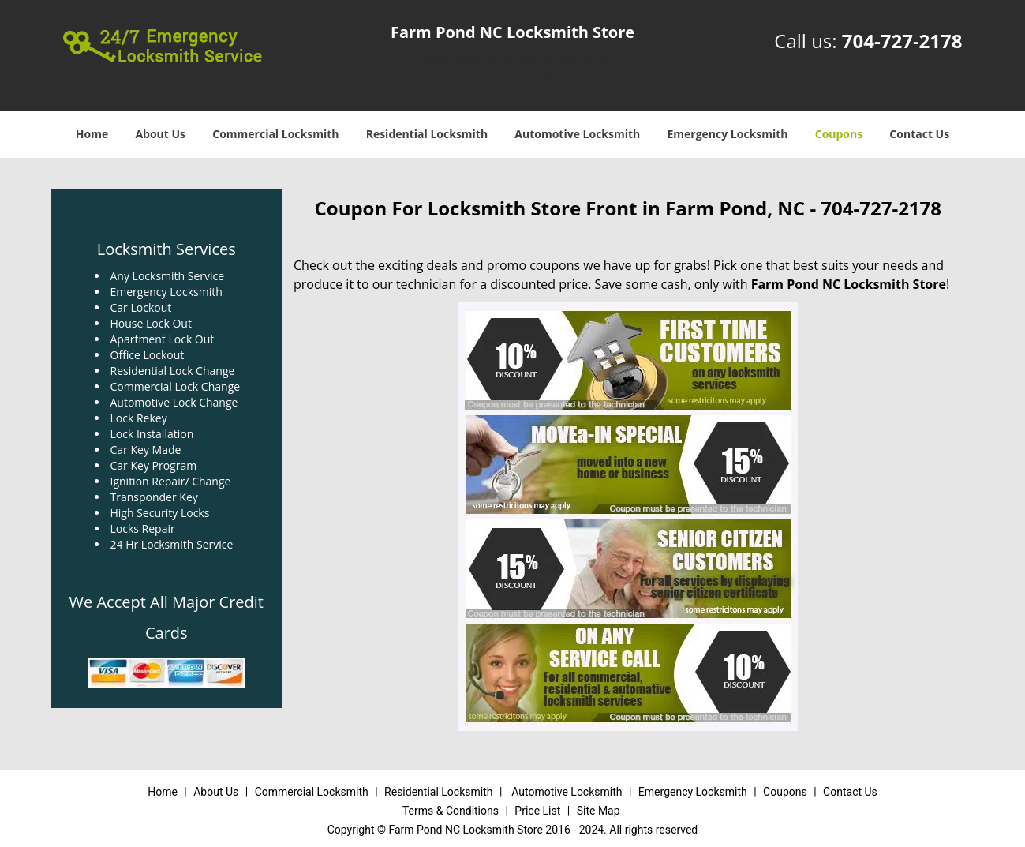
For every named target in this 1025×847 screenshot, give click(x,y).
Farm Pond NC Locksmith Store (848, 284)
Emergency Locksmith (727, 133)
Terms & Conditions (450, 810)
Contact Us (919, 133)
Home (92, 133)
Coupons (838, 133)
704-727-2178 (902, 41)
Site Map (598, 810)
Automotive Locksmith (577, 133)
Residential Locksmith (427, 133)
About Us (160, 133)
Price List (537, 810)
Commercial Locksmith (275, 133)
